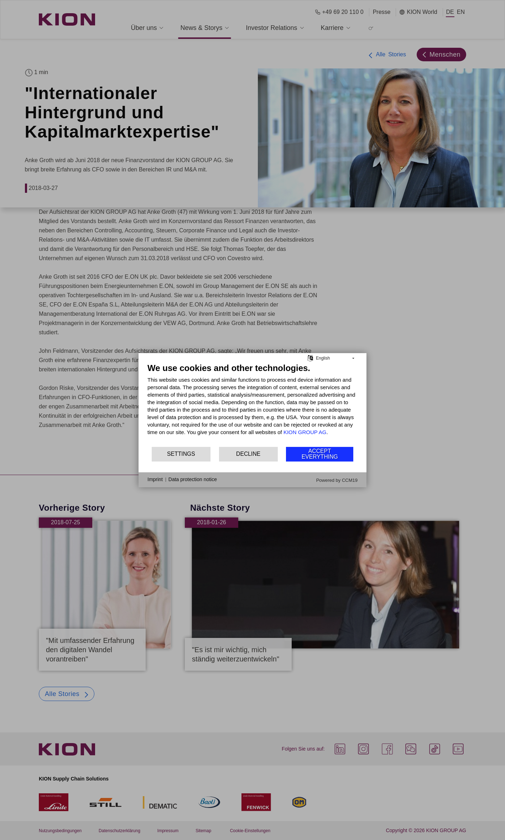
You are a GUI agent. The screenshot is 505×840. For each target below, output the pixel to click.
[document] (252, 404)
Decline (248, 454)
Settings (181, 454)
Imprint (155, 479)
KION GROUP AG (305, 432)
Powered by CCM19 (337, 480)
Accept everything (320, 454)
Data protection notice (192, 479)
